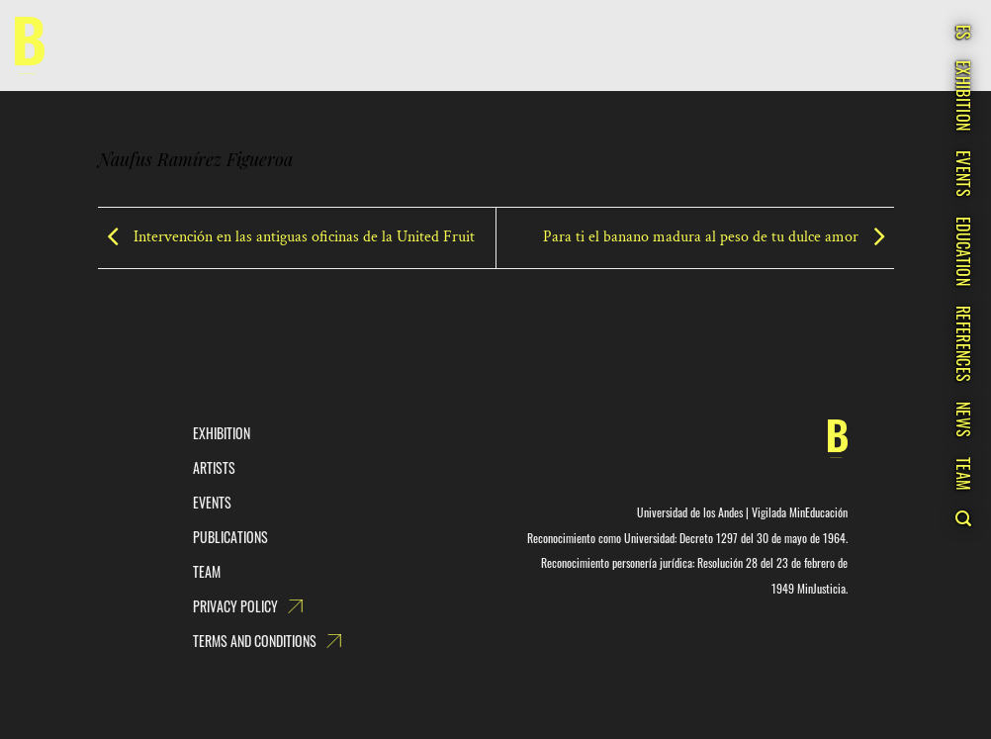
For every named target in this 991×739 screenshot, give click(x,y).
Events (963, 173)
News (963, 419)
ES (963, 33)
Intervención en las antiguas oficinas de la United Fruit (286, 237)
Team (963, 474)
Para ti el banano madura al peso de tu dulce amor (718, 237)
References (963, 344)
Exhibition (963, 95)
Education (963, 251)
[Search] (962, 518)
